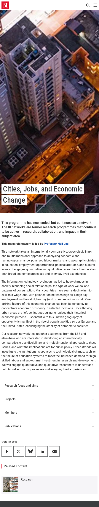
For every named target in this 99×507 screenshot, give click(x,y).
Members (49, 412)
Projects (49, 399)
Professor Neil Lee (56, 244)
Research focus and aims (49, 385)
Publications (49, 426)
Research (27, 479)
